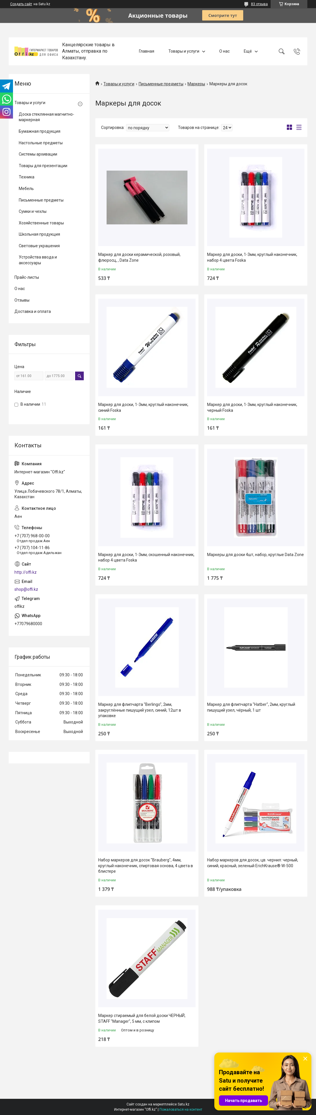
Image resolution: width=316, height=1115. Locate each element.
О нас (224, 51)
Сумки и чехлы (33, 211)
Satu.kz (183, 1104)
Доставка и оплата (32, 311)
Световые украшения (39, 245)
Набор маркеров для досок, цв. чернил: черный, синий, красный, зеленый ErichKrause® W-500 (252, 863)
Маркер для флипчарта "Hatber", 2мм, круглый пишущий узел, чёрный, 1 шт (251, 707)
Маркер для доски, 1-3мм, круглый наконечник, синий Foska (143, 407)
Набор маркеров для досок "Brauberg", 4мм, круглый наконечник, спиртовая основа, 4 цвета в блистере (145, 866)
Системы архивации (38, 154)
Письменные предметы (161, 84)
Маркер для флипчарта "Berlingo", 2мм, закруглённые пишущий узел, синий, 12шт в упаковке (139, 710)
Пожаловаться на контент (180, 1109)
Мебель (26, 188)
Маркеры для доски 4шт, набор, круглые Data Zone (255, 554)
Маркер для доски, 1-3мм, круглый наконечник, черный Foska (252, 407)
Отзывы (21, 300)
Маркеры (196, 84)
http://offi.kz (25, 572)
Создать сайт (21, 4)
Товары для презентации (43, 165)
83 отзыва (259, 4)
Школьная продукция (39, 234)
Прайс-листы (26, 277)
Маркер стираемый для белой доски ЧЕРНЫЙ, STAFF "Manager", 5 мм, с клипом (141, 1018)
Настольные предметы (41, 143)
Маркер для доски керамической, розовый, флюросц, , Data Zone (139, 257)
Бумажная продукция (39, 131)
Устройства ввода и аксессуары (38, 260)
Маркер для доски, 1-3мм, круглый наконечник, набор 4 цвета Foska (252, 257)
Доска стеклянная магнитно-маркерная (46, 117)
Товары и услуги (183, 51)
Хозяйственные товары (41, 223)
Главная (146, 51)
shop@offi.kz (26, 589)
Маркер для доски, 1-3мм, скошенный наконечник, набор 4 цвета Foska (146, 557)
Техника (26, 177)
